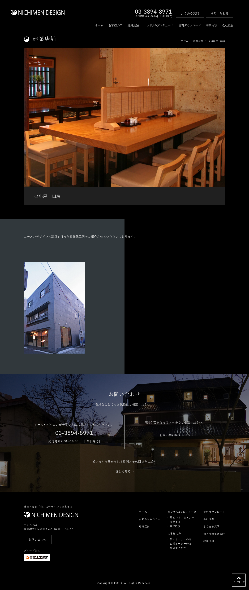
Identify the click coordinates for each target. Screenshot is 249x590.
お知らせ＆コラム (150, 519)
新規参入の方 (178, 548)
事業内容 (211, 25)
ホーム (99, 25)
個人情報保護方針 (214, 533)
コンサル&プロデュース (159, 25)
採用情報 (208, 541)
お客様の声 (115, 25)
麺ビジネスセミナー (182, 517)
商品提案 (175, 521)
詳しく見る (125, 471)
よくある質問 (211, 526)
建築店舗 (133, 25)
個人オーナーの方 (181, 539)
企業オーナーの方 (181, 543)
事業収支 (175, 526)
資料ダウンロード (190, 25)
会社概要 (227, 25)
